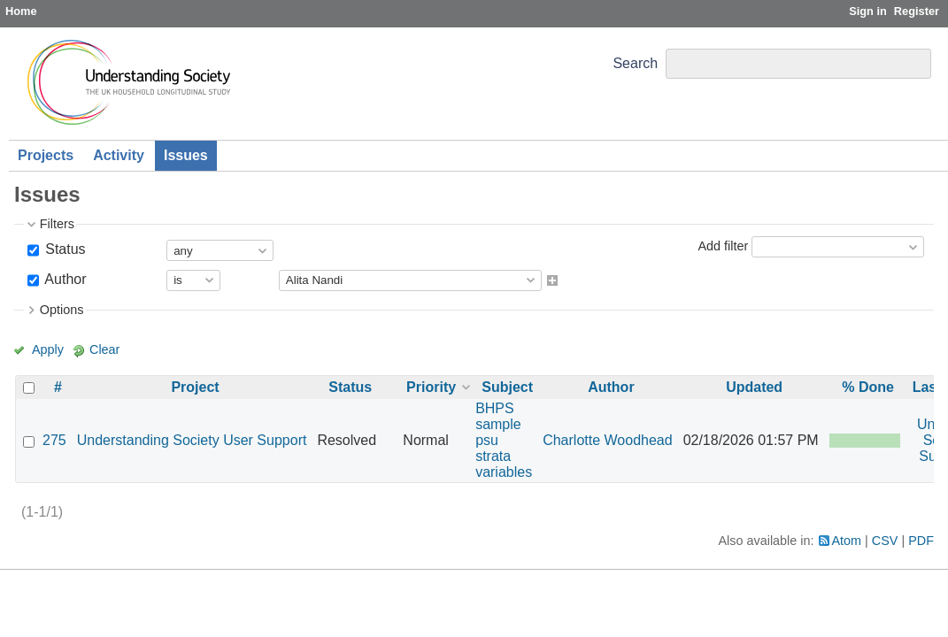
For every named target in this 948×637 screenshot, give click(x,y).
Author (64, 279)
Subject (507, 387)
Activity (118, 155)
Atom (847, 540)
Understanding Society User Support (192, 440)
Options (62, 310)
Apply (48, 349)
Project (195, 387)
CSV (885, 540)
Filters (57, 224)
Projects (45, 155)
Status (64, 249)
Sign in (868, 11)
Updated (754, 387)
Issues (186, 155)
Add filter (723, 246)
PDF (921, 540)
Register (916, 11)
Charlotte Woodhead (607, 440)
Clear (104, 349)
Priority (431, 387)
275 (54, 440)
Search (635, 63)
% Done (868, 387)
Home (21, 11)
